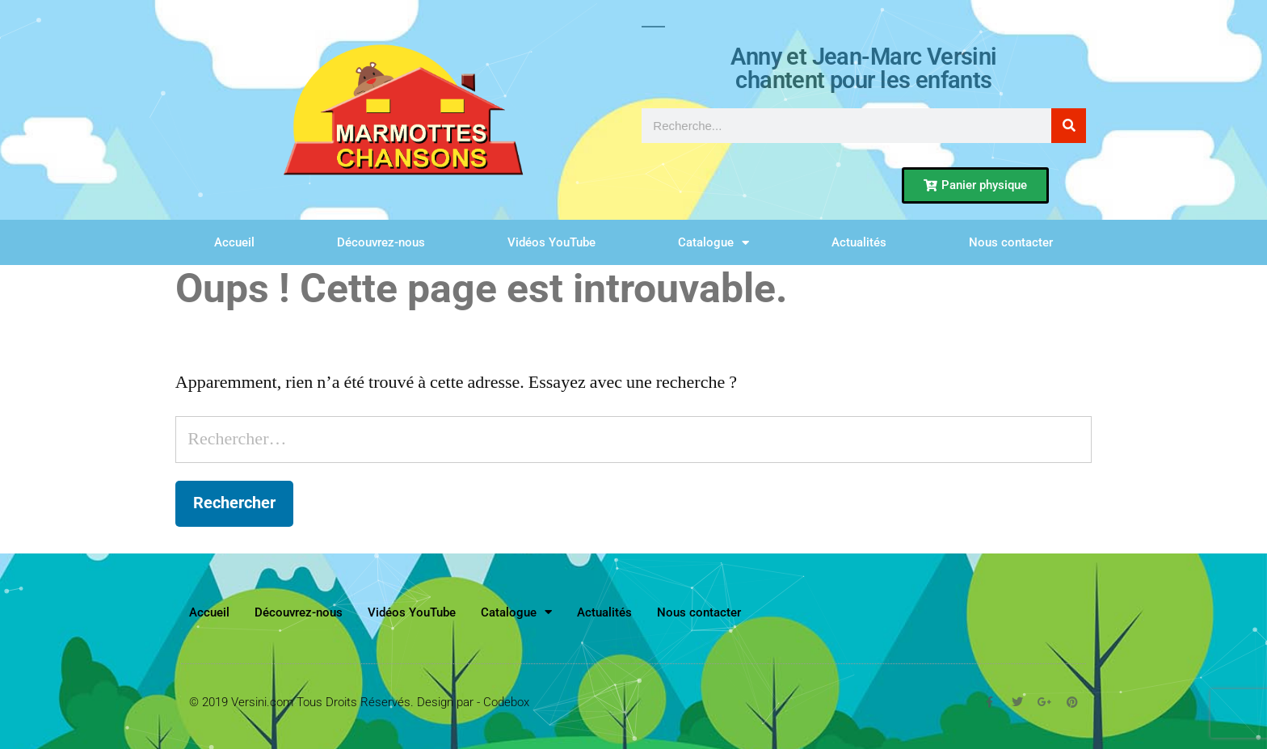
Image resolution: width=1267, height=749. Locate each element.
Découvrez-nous (381, 242)
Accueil (234, 242)
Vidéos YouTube (551, 242)
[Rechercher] (1068, 125)
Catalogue (713, 243)
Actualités (858, 242)
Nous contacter (1011, 242)
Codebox (506, 702)
